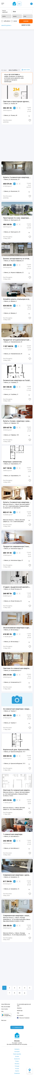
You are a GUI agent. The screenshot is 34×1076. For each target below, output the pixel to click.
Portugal (17, 1066)
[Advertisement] (17, 49)
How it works (4, 1009)
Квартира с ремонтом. (12, 462)
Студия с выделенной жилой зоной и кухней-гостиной (17, 587)
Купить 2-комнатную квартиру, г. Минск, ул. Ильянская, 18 (17, 177)
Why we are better (5, 1006)
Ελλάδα (17, 1056)
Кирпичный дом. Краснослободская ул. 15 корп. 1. (17, 749)
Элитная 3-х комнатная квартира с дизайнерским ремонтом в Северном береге (17, 790)
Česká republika (17, 1054)
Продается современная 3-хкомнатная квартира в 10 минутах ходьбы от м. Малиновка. (17, 546)
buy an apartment (5, 11)
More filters (26, 25)
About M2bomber (5, 1004)
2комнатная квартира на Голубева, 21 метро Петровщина (17, 380)
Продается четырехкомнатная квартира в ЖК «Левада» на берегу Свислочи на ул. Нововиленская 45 (17, 340)
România (17, 1063)
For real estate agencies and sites (24, 1005)
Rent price (3, 1020)
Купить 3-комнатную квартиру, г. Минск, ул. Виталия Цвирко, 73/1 (17, 502)
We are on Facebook (23, 1018)
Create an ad (17, 1027)
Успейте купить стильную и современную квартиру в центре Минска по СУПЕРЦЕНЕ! (17, 299)
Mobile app (19, 1010)
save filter (26, 69)
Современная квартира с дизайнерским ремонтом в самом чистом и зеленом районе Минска (17, 875)
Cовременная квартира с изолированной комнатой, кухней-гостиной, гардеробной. (17, 915)
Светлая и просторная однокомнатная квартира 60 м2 (17, 101)
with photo (7, 21)
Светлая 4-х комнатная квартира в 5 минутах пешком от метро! (17, 668)
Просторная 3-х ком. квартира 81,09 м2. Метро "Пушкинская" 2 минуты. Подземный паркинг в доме (17, 218)
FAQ (2, 1011)
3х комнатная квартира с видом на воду (17, 709)
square (14, 16)
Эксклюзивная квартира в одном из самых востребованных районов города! (17, 628)
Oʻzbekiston (17, 1073)
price (25, 16)
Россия (17, 1068)
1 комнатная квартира (12, 834)
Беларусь (17, 1049)
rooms (4, 16)
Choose (25, 21)
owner (15, 21)
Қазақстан (17, 1058)
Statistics (19, 1008)
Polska (17, 1061)
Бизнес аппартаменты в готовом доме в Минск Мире (17, 258)
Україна (17, 1071)
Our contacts (20, 1015)
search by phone (6, 25)
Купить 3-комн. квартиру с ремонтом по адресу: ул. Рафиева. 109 (17, 421)
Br (14, 108)
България (17, 1051)
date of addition (13, 70)
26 (19, 993)
